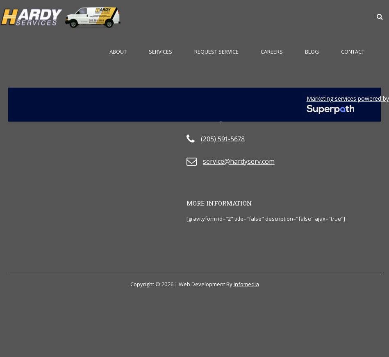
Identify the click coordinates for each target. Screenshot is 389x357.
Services (160, 51)
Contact (352, 51)
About (118, 51)
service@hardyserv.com (239, 161)
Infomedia (246, 284)
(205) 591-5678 (223, 138)
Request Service (216, 51)
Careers (272, 51)
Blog (312, 51)
